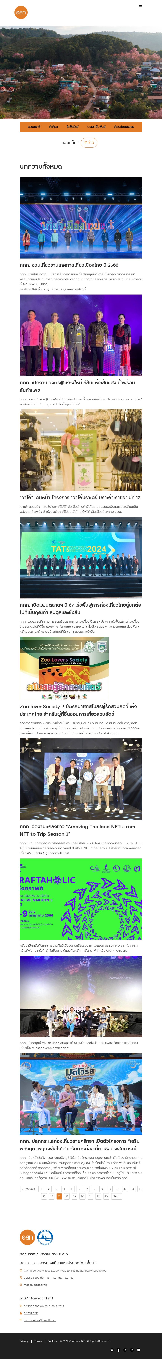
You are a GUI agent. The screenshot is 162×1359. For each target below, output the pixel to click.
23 (106, 1196)
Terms (38, 1341)
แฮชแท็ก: (70, 143)
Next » (117, 1196)
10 (109, 1189)
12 (125, 1189)
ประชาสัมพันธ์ (96, 127)
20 (82, 1196)
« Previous (28, 1189)
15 (44, 1196)
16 (52, 1196)
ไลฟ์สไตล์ (72, 127)
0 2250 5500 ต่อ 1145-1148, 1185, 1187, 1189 (46, 1278)
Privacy (24, 1341)
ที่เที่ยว (53, 127)
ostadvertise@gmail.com (38, 1320)
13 (133, 1189)
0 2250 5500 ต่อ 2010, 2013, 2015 (42, 1306)
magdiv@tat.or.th (33, 1285)
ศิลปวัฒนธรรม (124, 127)
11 (117, 1189)
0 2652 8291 (29, 1313)
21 (90, 1196)
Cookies (52, 1341)
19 (74, 1196)
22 (98, 1196)
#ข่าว (89, 143)
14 (140, 1189)
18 (67, 1196)
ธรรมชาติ (34, 127)
